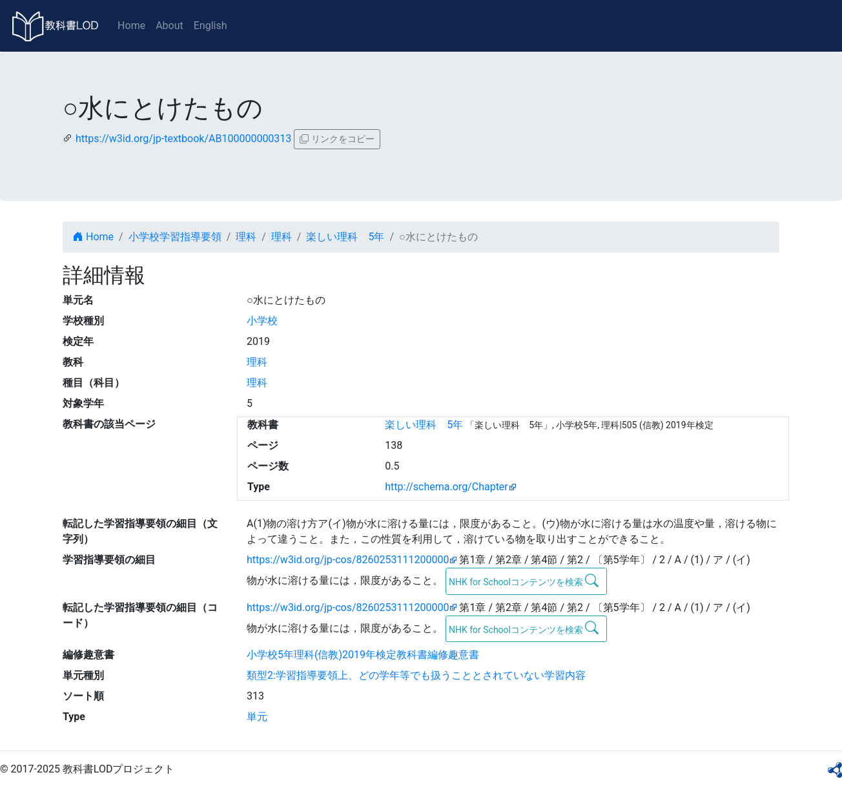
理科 (246, 237)
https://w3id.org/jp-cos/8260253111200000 (348, 560)
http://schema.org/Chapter (446, 487)
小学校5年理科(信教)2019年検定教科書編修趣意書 (363, 654)
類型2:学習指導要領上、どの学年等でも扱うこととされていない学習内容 (416, 675)
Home (131, 25)
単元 (257, 716)
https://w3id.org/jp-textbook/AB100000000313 (183, 138)
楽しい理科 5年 (345, 237)
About (169, 25)
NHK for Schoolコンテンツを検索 (524, 580)
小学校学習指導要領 (174, 237)
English (210, 25)
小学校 (262, 321)
